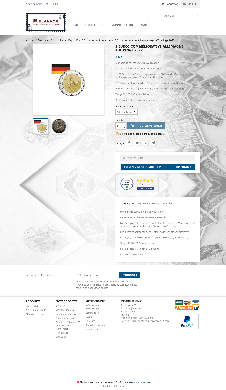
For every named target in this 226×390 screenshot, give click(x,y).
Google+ (145, 143)
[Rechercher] (180, 16)
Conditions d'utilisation (68, 313)
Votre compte (95, 301)
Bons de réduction (95, 324)
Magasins (61, 336)
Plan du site (62, 332)
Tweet (137, 143)
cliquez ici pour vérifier (139, 382)
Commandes (92, 312)
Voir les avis (145, 188)
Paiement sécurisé (65, 318)
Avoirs (89, 316)
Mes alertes (92, 329)
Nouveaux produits (36, 309)
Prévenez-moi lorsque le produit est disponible (158, 167)
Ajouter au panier (146, 126)
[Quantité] (119, 125)
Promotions (32, 305)
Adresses (90, 320)
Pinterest (153, 143)
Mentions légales (65, 309)
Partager (129, 143)
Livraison (60, 305)
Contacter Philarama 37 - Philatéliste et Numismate (68, 325)
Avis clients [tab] (169, 203)
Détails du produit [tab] (148, 203)
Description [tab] (128, 203)
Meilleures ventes (35, 313)
